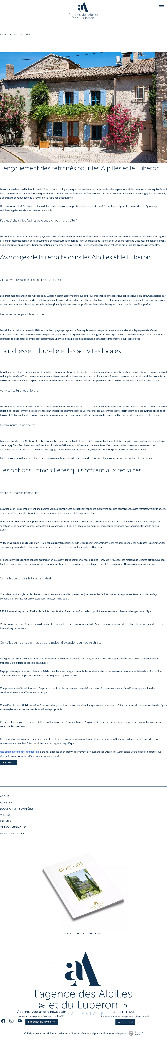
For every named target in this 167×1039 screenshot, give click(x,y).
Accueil (4, 34)
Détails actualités (21, 34)
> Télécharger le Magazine (83, 933)
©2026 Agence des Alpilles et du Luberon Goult (50, 1033)
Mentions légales (90, 1033)
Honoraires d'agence (114, 1033)
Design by (135, 1033)
